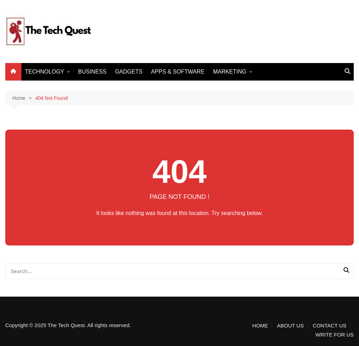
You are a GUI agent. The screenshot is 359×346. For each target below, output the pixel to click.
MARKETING (229, 72)
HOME (260, 325)
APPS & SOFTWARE (177, 72)
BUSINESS (92, 72)
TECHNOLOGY (44, 72)
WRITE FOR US (335, 335)
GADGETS (128, 72)
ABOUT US (290, 325)
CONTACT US (329, 325)
